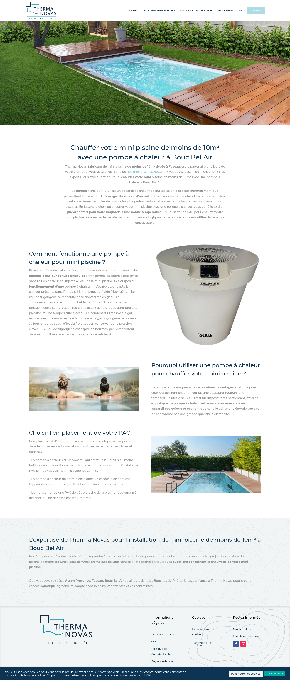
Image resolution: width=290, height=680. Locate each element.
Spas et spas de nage (196, 10)
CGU (154, 641)
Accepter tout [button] (275, 673)
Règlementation (229, 10)
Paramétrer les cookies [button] (202, 644)
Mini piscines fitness (159, 10)
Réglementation (162, 661)
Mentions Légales (162, 634)
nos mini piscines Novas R (146, 172)
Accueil (133, 10)
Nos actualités (242, 629)
